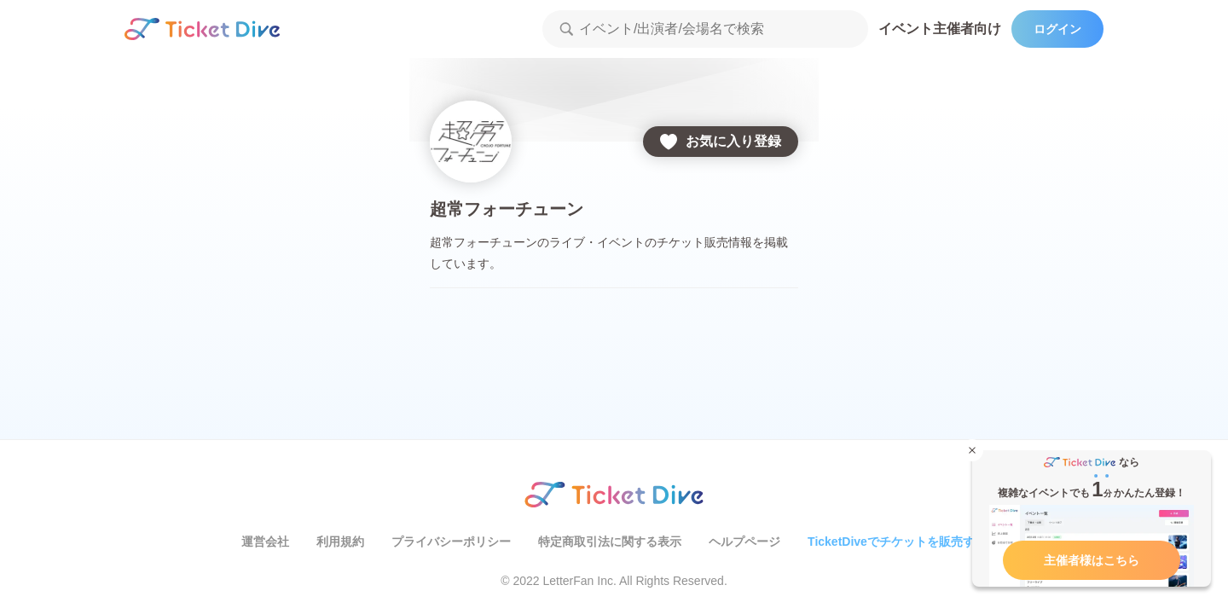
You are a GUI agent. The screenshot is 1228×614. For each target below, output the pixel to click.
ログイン (1057, 29)
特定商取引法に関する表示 (609, 541)
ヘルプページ (744, 541)
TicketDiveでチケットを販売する (897, 541)
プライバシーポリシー (451, 541)
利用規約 (340, 541)
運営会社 (265, 541)
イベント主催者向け (939, 28)
